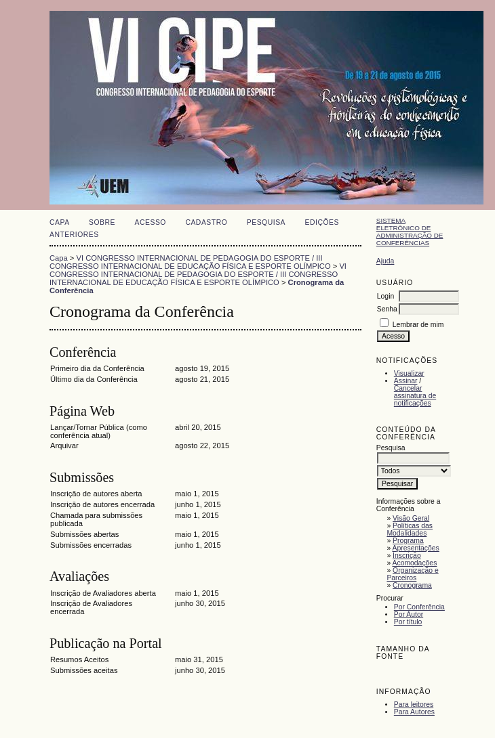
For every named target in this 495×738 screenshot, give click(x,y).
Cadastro (206, 222)
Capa (60, 222)
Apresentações (416, 548)
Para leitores (413, 704)
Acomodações (415, 563)
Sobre (102, 222)
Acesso (150, 222)
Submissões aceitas (84, 670)
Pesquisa (266, 222)
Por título (408, 622)
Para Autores (414, 712)
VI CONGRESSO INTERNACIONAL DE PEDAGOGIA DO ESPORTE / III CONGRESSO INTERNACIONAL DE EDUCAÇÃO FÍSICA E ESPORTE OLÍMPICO (190, 262)
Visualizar (409, 373)
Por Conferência (419, 607)
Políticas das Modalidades (410, 529)
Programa (408, 540)
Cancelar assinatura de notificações (415, 396)
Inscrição (407, 555)
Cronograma (412, 585)
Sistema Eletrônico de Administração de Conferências (409, 231)
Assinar (406, 381)
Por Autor (408, 614)
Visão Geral (411, 518)
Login (385, 296)
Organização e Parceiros (412, 574)
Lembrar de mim (418, 324)
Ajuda (385, 261)
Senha (387, 309)
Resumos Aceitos (79, 659)
